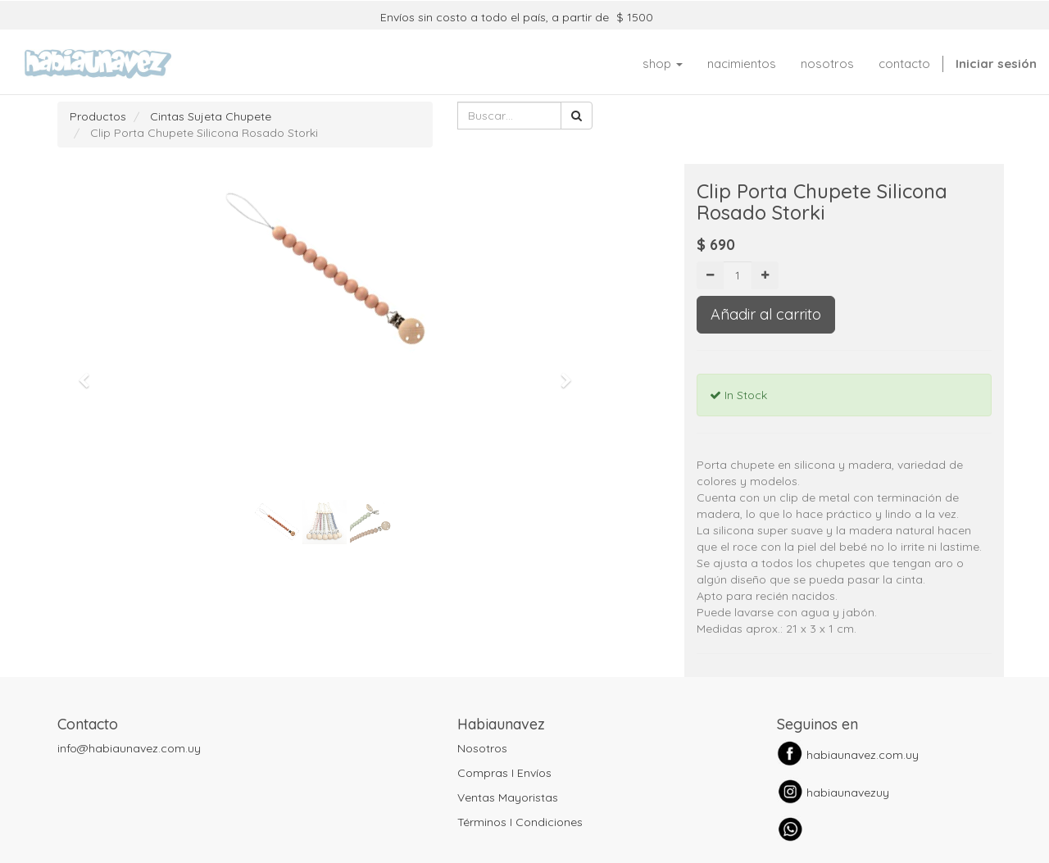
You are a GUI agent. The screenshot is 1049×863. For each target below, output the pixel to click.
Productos (98, 116)
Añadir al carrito (766, 314)
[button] (89, 373)
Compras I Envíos (504, 772)
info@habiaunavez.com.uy (129, 748)
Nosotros (482, 748)
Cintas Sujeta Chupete (210, 116)
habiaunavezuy (847, 792)
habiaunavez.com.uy (862, 754)
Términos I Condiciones (520, 822)
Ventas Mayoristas (507, 797)
